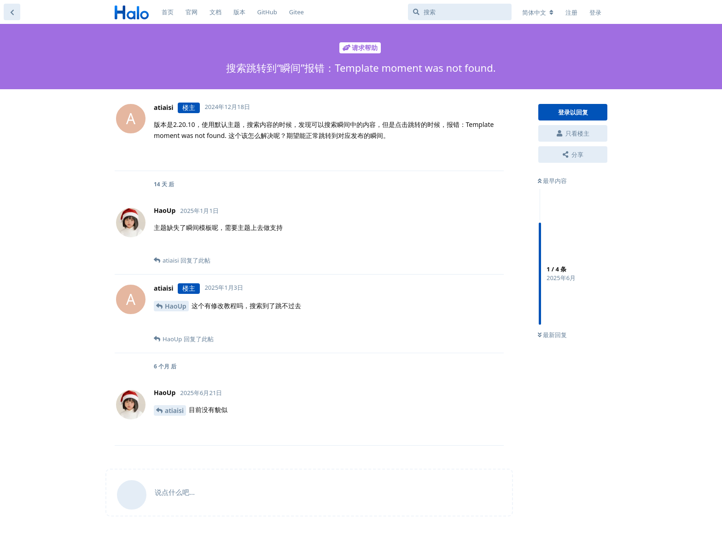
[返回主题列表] (12, 12)
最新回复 (552, 335)
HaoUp (175, 306)
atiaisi (174, 410)
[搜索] (460, 12)
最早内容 (552, 181)
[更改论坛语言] (537, 12)
